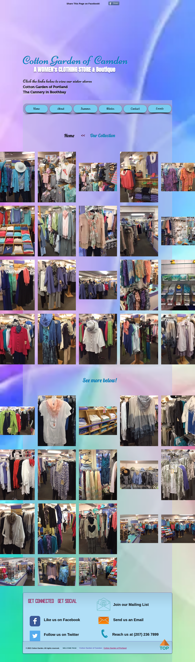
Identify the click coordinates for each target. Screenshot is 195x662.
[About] (61, 109)
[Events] (159, 109)
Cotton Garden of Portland (115, 648)
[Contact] (135, 109)
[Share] (113, 3)
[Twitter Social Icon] (35, 636)
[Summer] (85, 109)
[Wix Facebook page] (35, 621)
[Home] (36, 109)
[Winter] (110, 109)
